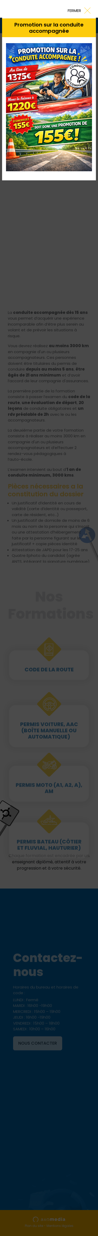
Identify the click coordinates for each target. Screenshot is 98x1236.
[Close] (79, 10)
